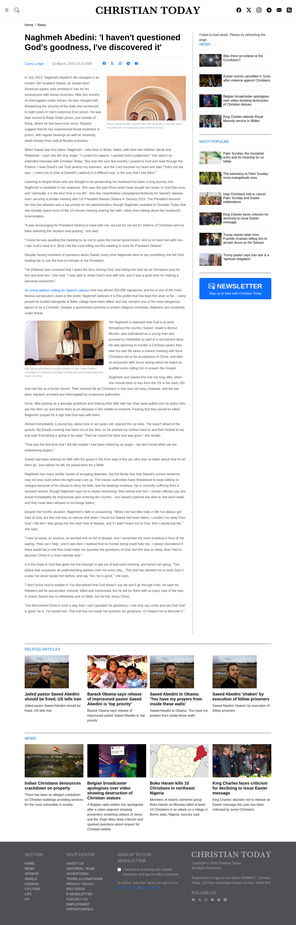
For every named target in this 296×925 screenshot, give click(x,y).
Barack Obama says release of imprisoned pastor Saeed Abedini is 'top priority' (114, 699)
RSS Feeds (75, 889)
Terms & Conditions (84, 879)
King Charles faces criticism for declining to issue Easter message (240, 788)
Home (29, 25)
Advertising (77, 874)
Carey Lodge (34, 63)
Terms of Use (127, 888)
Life (28, 894)
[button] (6, 11)
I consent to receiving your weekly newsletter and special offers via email (150, 872)
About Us (75, 863)
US (27, 899)
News (42, 25)
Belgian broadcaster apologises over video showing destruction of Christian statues (110, 790)
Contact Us (77, 899)
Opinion (32, 874)
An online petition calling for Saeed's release (57, 290)
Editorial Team (80, 868)
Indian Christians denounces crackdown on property (53, 785)
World (31, 879)
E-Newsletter (79, 894)
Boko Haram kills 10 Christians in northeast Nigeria (172, 788)
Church (32, 884)
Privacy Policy (80, 884)
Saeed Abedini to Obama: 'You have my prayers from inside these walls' (176, 699)
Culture (32, 889)
